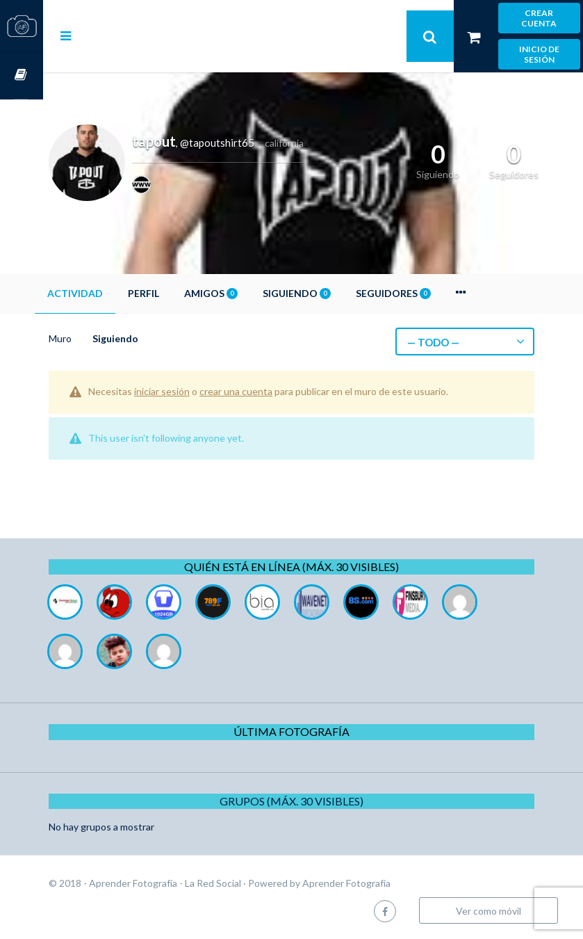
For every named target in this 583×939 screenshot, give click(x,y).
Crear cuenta (539, 18)
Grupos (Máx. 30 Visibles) (313, 801)
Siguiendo (340, 293)
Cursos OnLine (21, 75)
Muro (103, 338)
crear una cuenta (279, 391)
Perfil (186, 293)
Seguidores (436, 293)
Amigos (254, 293)
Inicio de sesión (539, 54)
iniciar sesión (205, 391)
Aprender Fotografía (389, 883)
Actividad (118, 293)
